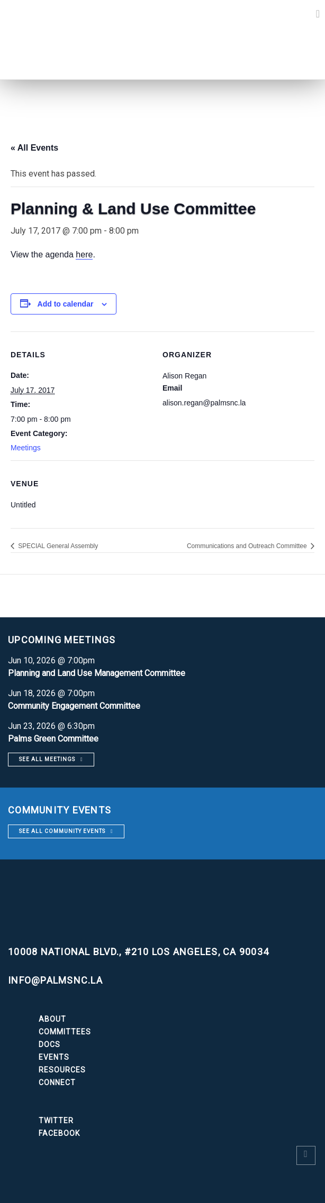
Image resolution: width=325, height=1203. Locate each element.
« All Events (34, 147)
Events (54, 1057)
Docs (49, 1044)
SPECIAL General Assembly (57, 546)
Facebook (59, 1133)
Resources (62, 1070)
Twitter (56, 1120)
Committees (65, 1032)
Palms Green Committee (53, 739)
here (84, 254)
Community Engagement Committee (74, 706)
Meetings (26, 447)
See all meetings (47, 759)
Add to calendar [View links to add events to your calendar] (66, 304)
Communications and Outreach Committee (248, 546)
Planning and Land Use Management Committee (96, 673)
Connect (57, 1082)
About (52, 1019)
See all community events (62, 831)
